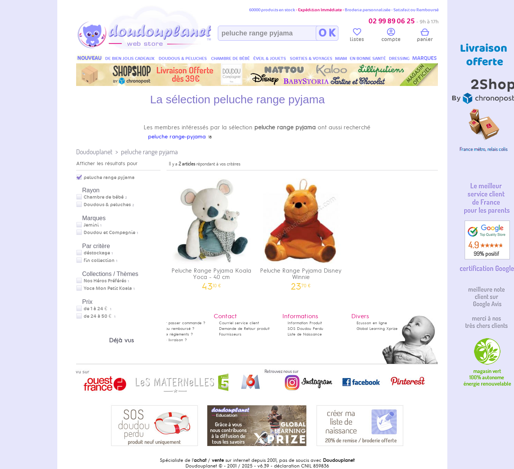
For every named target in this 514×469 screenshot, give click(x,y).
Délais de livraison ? (168, 340)
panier (425, 36)
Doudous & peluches (107, 205)
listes (357, 36)
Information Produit (305, 323)
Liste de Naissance (305, 334)
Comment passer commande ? (177, 323)
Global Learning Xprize (377, 328)
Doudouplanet (94, 151)
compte (391, 36)
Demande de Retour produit (244, 328)
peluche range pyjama (149, 151)
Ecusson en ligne (371, 323)
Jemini (91, 225)
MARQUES (424, 58)
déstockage (97, 253)
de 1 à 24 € (97, 309)
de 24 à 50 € (99, 316)
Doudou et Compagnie (109, 233)
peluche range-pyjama (177, 136)
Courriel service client (239, 323)
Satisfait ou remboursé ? (172, 328)
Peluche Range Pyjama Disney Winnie (301, 231)
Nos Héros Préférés (105, 281)
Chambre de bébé (104, 197)
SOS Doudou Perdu (305, 328)
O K (326, 33)
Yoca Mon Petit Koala (108, 288)
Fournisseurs (230, 334)
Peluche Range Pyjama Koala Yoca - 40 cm (211, 231)
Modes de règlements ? (171, 334)
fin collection (99, 260)
